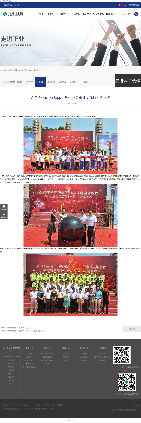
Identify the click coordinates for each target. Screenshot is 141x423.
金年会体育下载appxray (22, 405)
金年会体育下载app (6, 1)
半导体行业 (29, 364)
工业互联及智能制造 (29, 367)
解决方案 (48, 364)
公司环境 (29, 82)
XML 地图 (70, 420)
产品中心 (75, 14)
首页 (41, 14)
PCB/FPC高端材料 (47, 360)
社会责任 (40, 82)
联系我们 (110, 14)
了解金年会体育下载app (12, 82)
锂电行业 (30, 357)
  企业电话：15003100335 (52, 405)
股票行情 (84, 353)
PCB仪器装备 (47, 357)
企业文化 (73, 82)
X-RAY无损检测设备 (48, 353)
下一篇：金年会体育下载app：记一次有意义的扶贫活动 (23, 331)
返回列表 (132, 329)
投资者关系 (98, 14)
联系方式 (102, 353)
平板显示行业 (29, 360)
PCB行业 (29, 353)
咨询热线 (84, 360)
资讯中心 (87, 14)
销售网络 (102, 360)
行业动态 (66, 360)
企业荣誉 (62, 82)
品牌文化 (11, 384)
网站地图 (37, 405)
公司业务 (64, 14)
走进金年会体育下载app (22, 70)
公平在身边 (84, 357)
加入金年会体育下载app (102, 357)
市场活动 (66, 357)
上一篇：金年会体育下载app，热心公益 (16, 328)
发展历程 (51, 82)
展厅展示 (11, 380)
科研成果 (84, 82)
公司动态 (66, 353)
